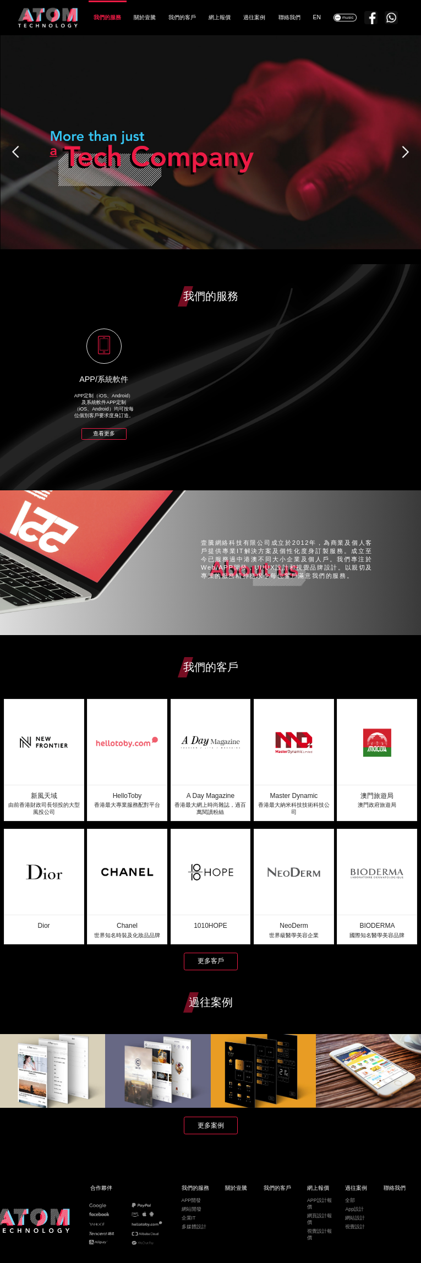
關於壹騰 (145, 17)
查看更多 (104, 433)
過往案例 (254, 17)
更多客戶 (211, 961)
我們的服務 (107, 17)
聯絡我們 (289, 17)
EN (317, 17)
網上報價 (220, 17)
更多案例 (211, 1125)
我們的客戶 (182, 17)
